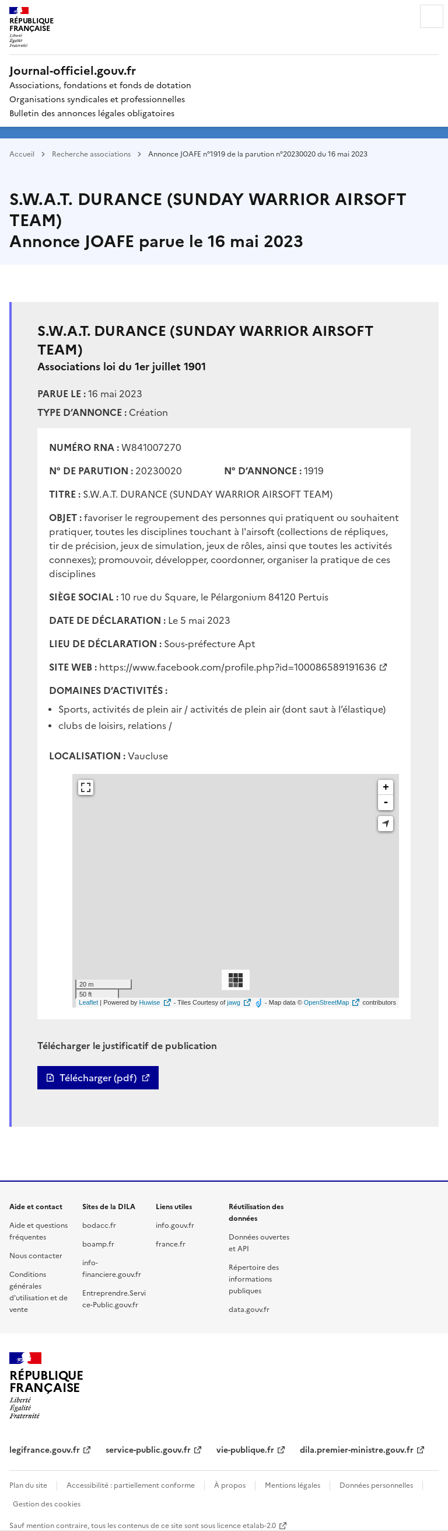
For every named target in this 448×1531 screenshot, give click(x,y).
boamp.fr (98, 1243)
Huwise (149, 1002)
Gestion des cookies (46, 1503)
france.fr (171, 1243)
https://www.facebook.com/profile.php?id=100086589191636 (237, 666)
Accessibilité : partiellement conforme (130, 1485)
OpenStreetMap (326, 1002)
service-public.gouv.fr (148, 1449)
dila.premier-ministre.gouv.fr (357, 1449)
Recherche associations (91, 153)
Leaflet (88, 1002)
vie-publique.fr (245, 1449)
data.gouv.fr (249, 1309)
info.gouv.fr (175, 1225)
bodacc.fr (99, 1225)
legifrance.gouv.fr (44, 1449)
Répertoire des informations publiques (254, 1278)
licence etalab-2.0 (246, 1525)
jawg (233, 1002)
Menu (431, 16)
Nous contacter (35, 1255)
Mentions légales (292, 1485)
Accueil (21, 153)
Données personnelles (376, 1485)
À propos (230, 1485)
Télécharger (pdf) (98, 1078)
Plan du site (28, 1485)
